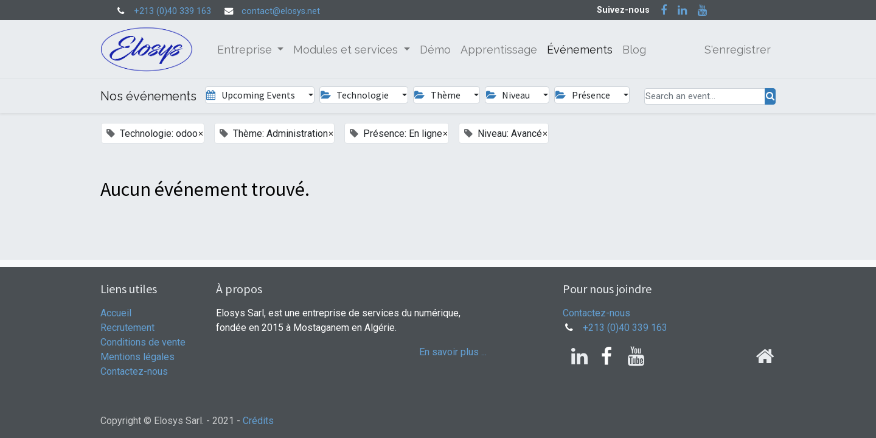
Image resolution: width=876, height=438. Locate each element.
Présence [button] (583, 95)
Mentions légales (137, 357)
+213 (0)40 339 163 (172, 11)
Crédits (258, 420)
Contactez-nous (134, 371)
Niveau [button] (509, 95)
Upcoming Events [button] (251, 95)
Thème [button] (438, 95)
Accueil (115, 313)
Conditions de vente (143, 342)
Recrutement (127, 327)
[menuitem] (435, 49)
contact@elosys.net (281, 11)
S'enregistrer (737, 49)
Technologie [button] (356, 95)
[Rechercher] (770, 96)
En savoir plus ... (453, 352)
